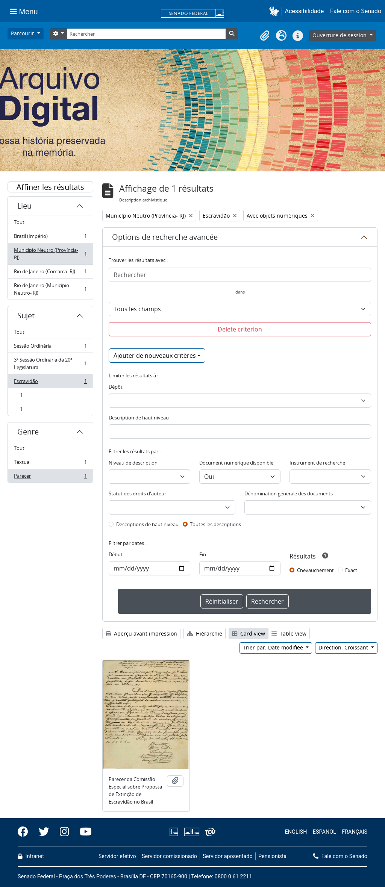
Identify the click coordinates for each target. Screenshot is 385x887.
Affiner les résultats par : (50, 187)
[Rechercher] (146, 33)
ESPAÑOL (324, 832)
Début (116, 554)
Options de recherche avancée (165, 237)
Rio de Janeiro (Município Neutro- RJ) (50, 289)
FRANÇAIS (354, 832)
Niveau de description (133, 462)
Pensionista (272, 856)
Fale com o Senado (355, 11)
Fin (202, 554)
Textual (50, 463)
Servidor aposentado (227, 856)
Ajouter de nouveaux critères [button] (155, 355)
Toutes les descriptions (215, 524)
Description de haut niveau (139, 417)
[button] (275, 11)
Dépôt (116, 386)
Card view (248, 633)
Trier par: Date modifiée (274, 647)
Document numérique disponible (236, 462)
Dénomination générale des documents (288, 493)
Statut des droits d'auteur (137, 493)
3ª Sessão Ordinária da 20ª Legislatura (50, 363)
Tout (19, 222)
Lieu (24, 206)
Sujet (26, 315)
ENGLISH (296, 832)
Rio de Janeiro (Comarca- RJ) (50, 273)
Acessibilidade (304, 11)
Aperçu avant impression (141, 633)
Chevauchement (315, 570)
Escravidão (50, 382)
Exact (351, 570)
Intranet (31, 856)
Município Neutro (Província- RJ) (50, 254)
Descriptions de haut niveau (147, 524)
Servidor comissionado (169, 856)
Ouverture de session (340, 35)
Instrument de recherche (317, 462)
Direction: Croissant (344, 647)
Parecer (50, 477)
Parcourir (23, 33)
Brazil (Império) (50, 237)
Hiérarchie (204, 633)
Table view (288, 633)
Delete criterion (240, 329)
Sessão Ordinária (50, 347)
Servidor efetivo (117, 856)
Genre (28, 432)
